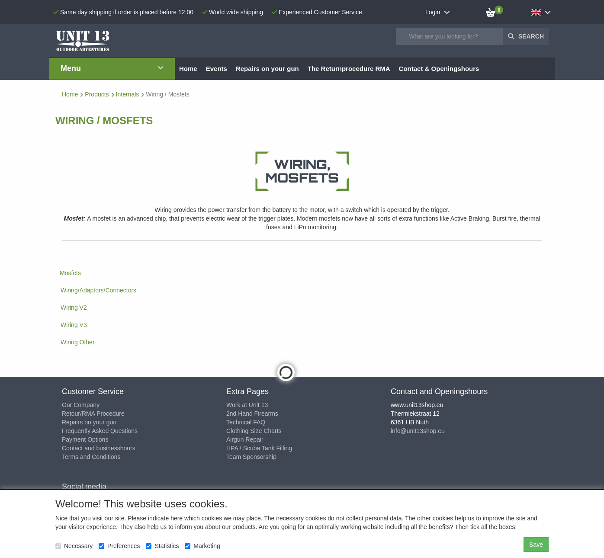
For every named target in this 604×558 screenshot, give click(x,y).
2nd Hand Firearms (252, 413)
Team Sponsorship (251, 456)
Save (536, 544)
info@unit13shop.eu (418, 430)
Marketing (202, 545)
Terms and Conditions (91, 456)
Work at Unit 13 (247, 404)
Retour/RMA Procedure (93, 413)
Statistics (162, 545)
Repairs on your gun (89, 422)
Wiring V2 (74, 307)
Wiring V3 (74, 324)
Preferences (119, 545)
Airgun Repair (244, 439)
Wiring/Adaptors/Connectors (98, 290)
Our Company (81, 404)
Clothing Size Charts (254, 430)
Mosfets (70, 272)
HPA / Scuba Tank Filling (259, 448)
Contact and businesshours (98, 448)
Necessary (74, 545)
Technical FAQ (245, 422)
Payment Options (85, 439)
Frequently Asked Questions (100, 430)
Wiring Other (78, 342)
